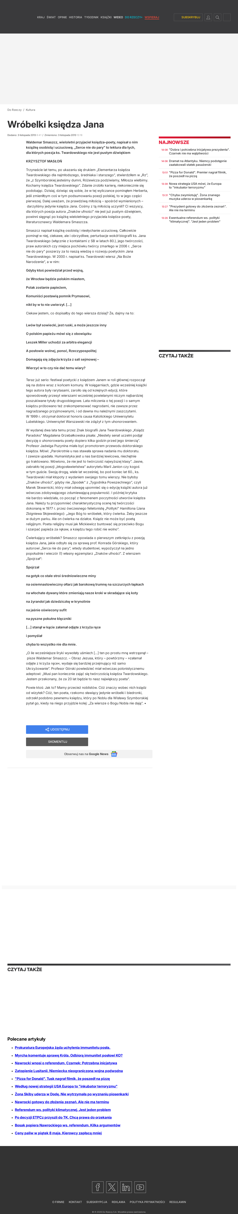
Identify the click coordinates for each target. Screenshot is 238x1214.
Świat (51, 28)
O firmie (58, 1202)
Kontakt (75, 1202)
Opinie (62, 28)
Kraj (41, 28)
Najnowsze (174, 142)
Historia (75, 28)
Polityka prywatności (147, 1202)
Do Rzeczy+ (134, 28)
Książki (106, 28)
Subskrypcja (96, 1202)
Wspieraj (152, 28)
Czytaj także (176, 356)
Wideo (118, 28)
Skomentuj (125, 730)
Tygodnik (91, 28)
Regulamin (177, 1202)
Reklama (118, 1202)
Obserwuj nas (83, 743)
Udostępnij (59, 730)
